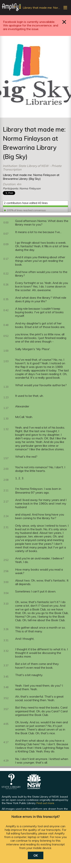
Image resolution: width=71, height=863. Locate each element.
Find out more (45, 803)
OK (36, 855)
